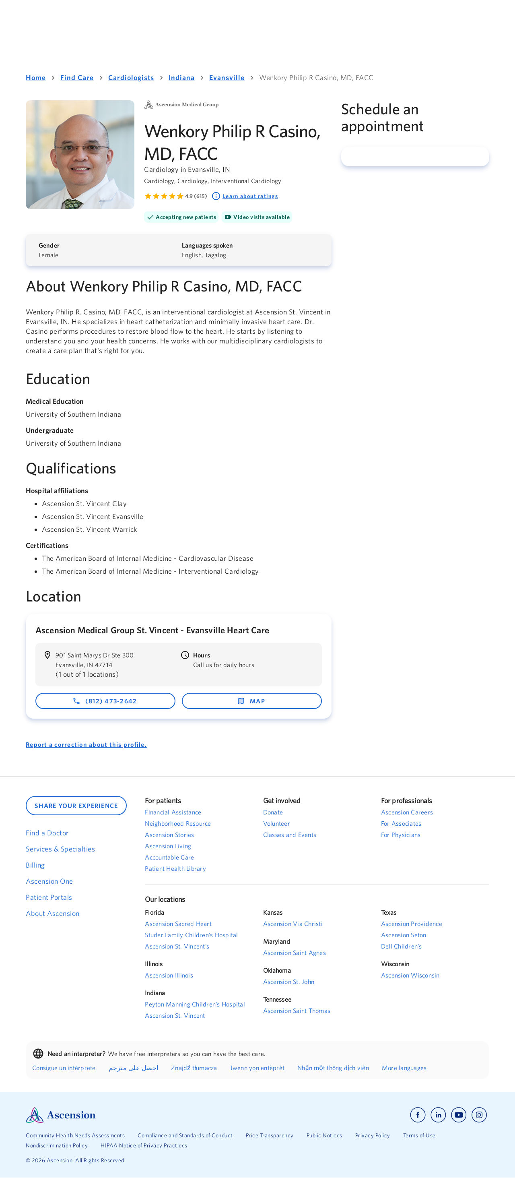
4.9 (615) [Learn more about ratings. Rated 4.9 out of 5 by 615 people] (196, 196)
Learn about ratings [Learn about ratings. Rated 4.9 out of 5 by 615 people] (244, 196)
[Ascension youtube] (459, 1115)
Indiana (182, 77)
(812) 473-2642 (104, 701)
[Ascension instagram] (479, 1115)
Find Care (77, 77)
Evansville (227, 77)
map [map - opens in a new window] (251, 701)
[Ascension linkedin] (438, 1115)
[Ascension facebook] (418, 1115)
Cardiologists (131, 77)
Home (36, 77)
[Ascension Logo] (142, 1115)
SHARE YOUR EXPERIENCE (76, 805)
